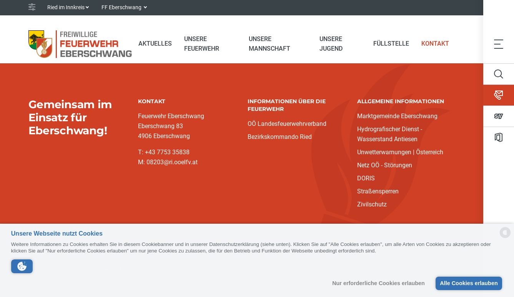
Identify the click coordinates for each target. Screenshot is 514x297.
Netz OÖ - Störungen (384, 165)
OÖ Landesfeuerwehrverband (287, 123)
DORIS (366, 178)
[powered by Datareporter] (505, 237)
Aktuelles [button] (155, 43)
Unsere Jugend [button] (331, 43)
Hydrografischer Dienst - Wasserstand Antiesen (389, 134)
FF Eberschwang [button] (122, 7)
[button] (22, 266)
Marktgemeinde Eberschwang (397, 116)
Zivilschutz (372, 204)
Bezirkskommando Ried (280, 136)
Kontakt (438, 43)
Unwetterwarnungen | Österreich (400, 152)
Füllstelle (391, 43)
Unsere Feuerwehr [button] (201, 43)
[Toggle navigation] (498, 44)
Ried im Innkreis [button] (66, 7)
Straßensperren (378, 191)
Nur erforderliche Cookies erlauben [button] (378, 283)
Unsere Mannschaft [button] (269, 43)
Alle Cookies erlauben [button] (468, 283)
